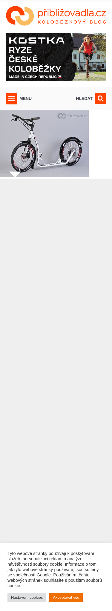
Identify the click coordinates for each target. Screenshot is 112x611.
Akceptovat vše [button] (66, 597)
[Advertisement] (56, 383)
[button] (11, 98)
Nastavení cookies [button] (27, 597)
